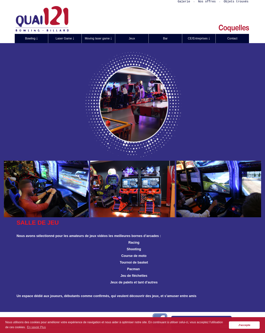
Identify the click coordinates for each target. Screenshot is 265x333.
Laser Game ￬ (65, 38)
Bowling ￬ (31, 38)
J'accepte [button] (244, 325)
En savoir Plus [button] (36, 327)
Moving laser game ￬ (98, 38)
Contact (232, 38)
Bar (165, 38)
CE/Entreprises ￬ (199, 38)
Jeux (132, 38)
